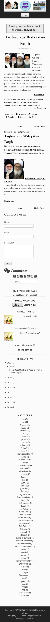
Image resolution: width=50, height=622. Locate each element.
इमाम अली (24, 488)
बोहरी (24, 578)
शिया (23, 433)
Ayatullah (24, 439)
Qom (24, 462)
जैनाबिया (24, 567)
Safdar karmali (24, 517)
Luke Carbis (21, 615)
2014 (9, 407)
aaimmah (23, 532)
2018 (9, 387)
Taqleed (7, 105)
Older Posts (39, 126)
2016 (9, 397)
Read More (39, 94)
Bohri (23, 500)
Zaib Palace (24, 526)
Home (19, 126)
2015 (9, 402)
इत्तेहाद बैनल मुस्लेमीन (23, 561)
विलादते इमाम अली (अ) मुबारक (25, 328)
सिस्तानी (24, 491)
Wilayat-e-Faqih (33, 105)
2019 (9, 382)
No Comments (40, 108)
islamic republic (27, 99)
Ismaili (23, 506)
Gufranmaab (24, 503)
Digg (32, 117)
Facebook (21, 114)
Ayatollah (24, 468)
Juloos (24, 477)
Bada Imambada (23, 497)
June (12, 366)
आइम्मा (23, 555)
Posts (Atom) (23, 131)
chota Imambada (24, 543)
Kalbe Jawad (24, 515)
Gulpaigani (23, 471)
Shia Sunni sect (23, 520)
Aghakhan (24, 494)
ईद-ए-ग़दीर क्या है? (30, 316)
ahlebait (23, 535)
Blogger (25, 613)
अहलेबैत (24, 552)
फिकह (23, 572)
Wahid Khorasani (19, 105)
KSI (23, 480)
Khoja (23, 428)
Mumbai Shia (24, 459)
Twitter (33, 114)
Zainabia (23, 529)
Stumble (22, 117)
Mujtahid (16, 102)
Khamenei (38, 99)
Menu (25, 15)
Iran (14, 99)
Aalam (23, 457)
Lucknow (24, 442)
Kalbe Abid (23, 512)
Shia (23, 419)
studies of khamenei (23, 546)
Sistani (35, 102)
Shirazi (29, 102)
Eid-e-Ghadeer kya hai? (30, 333)
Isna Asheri (24, 509)
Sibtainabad (24, 523)
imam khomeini (24, 465)
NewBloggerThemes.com (25, 618)
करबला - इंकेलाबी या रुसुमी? (25, 345)
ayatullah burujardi (23, 538)
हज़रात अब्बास (24, 593)
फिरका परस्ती (24, 575)
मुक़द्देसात (24, 581)
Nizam (23, 102)
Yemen (24, 486)
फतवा (24, 569)
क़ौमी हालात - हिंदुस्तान (27, 610)
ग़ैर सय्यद (24, 596)
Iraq (18, 99)
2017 (9, 392)
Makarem (8, 102)
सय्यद (24, 587)
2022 (9, 363)
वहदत (24, 584)
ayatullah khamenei (24, 540)
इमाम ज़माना (23, 564)
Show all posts (31, 29)
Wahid (23, 483)
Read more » (10, 201)
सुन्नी (23, 590)
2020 (9, 377)
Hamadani (24, 474)
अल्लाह (23, 549)
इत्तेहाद (23, 558)
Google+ (10, 117)
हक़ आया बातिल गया (25, 350)
